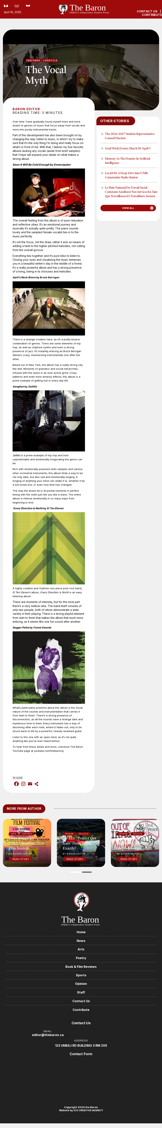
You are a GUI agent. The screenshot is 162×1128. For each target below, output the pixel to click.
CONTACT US (147, 11)
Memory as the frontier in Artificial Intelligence (127, 160)
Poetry (81, 959)
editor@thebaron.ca (48, 1037)
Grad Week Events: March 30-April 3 (127, 148)
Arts (81, 950)
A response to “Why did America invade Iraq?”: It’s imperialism (134, 843)
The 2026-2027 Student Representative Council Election (129, 136)
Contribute (81, 1012)
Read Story (21, 859)
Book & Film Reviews (81, 968)
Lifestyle (50, 60)
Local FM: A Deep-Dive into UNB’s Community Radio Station (126, 175)
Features (33, 60)
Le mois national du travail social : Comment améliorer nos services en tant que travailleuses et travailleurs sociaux (131, 191)
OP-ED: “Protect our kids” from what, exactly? (80, 843)
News (81, 941)
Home (81, 932)
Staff (81, 994)
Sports (81, 976)
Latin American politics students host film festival (26, 843)
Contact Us (81, 1003)
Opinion (81, 985)
